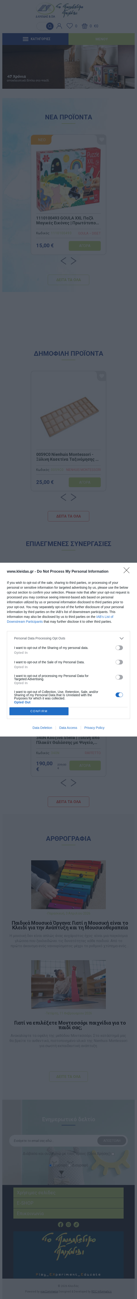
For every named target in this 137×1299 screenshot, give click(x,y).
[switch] (119, 647)
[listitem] (68, 638)
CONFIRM (39, 711)
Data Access (68, 728)
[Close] (128, 571)
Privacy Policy (94, 728)
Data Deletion (42, 728)
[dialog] (68, 650)
